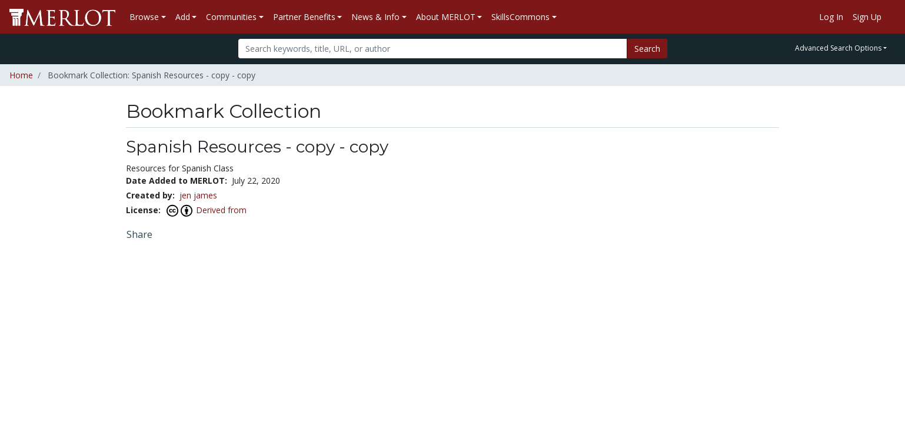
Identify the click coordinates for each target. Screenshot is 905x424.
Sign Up (867, 16)
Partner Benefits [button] (304, 16)
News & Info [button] (375, 16)
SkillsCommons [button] (520, 16)
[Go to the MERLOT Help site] (891, 17)
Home (21, 75)
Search (647, 48)
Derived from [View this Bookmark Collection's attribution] (221, 210)
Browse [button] (144, 16)
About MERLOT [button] (445, 16)
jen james (198, 195)
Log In (831, 16)
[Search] (432, 48)
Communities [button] (231, 16)
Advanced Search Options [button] (838, 48)
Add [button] (182, 16)
